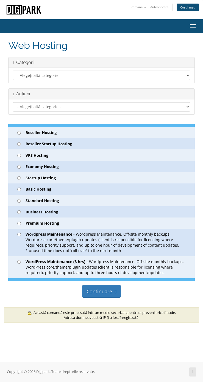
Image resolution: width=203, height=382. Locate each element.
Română (138, 7)
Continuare (102, 291)
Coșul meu (187, 7)
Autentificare (159, 7)
